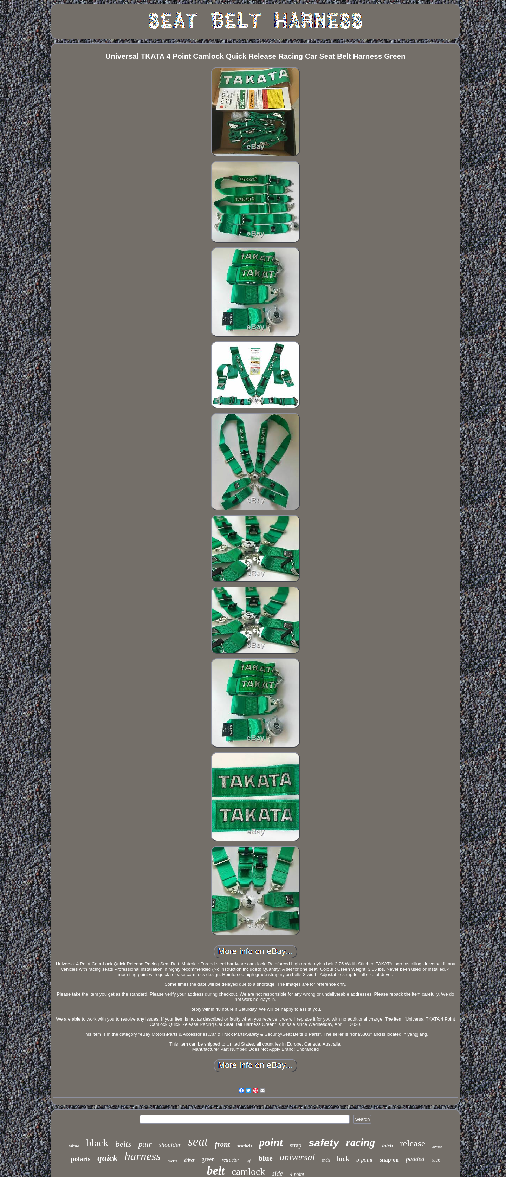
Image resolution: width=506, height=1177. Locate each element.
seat (198, 1142)
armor (437, 1147)
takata (74, 1146)
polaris (80, 1159)
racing (360, 1142)
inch (326, 1160)
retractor (230, 1160)
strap (295, 1145)
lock (343, 1159)
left (248, 1161)
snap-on (388, 1160)
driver (189, 1160)
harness (142, 1156)
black (97, 1143)
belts (123, 1144)
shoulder (170, 1145)
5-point (364, 1160)
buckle (172, 1161)
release (412, 1143)
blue (265, 1158)
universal (297, 1157)
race (436, 1160)
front (222, 1144)
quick (107, 1158)
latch (387, 1146)
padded (415, 1159)
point (271, 1142)
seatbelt (244, 1146)
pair (145, 1144)
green (208, 1159)
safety (324, 1143)
